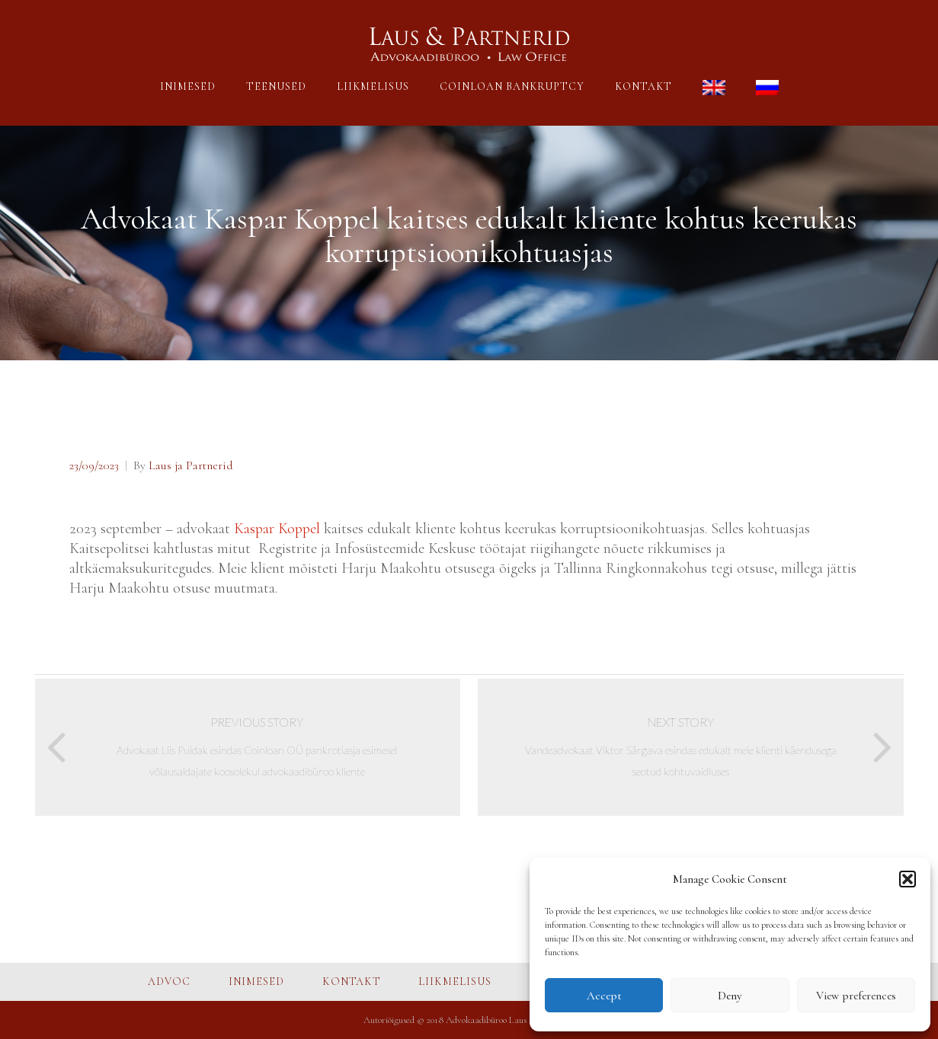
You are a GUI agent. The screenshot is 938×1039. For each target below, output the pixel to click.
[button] (907, 879)
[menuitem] (714, 89)
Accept (604, 995)
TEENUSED (276, 86)
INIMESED (188, 86)
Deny (729, 995)
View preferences (856, 995)
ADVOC (169, 981)
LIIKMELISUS (373, 86)
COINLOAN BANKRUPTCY (512, 86)
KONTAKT (643, 86)
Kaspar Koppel (277, 529)
